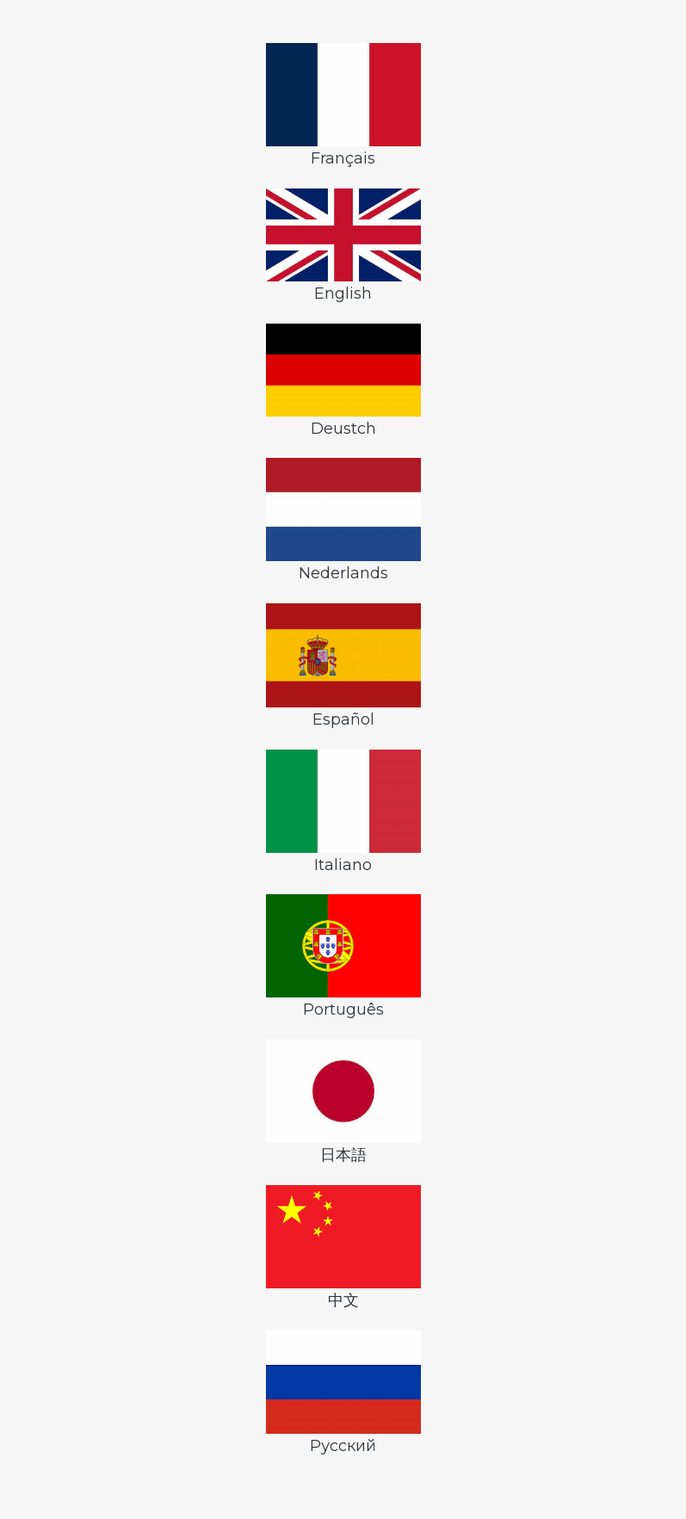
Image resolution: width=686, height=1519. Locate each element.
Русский (343, 1393)
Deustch (343, 381)
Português (343, 956)
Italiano (343, 812)
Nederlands (343, 520)
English (343, 245)
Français (343, 105)
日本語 (343, 1102)
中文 (343, 1247)
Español (343, 666)
